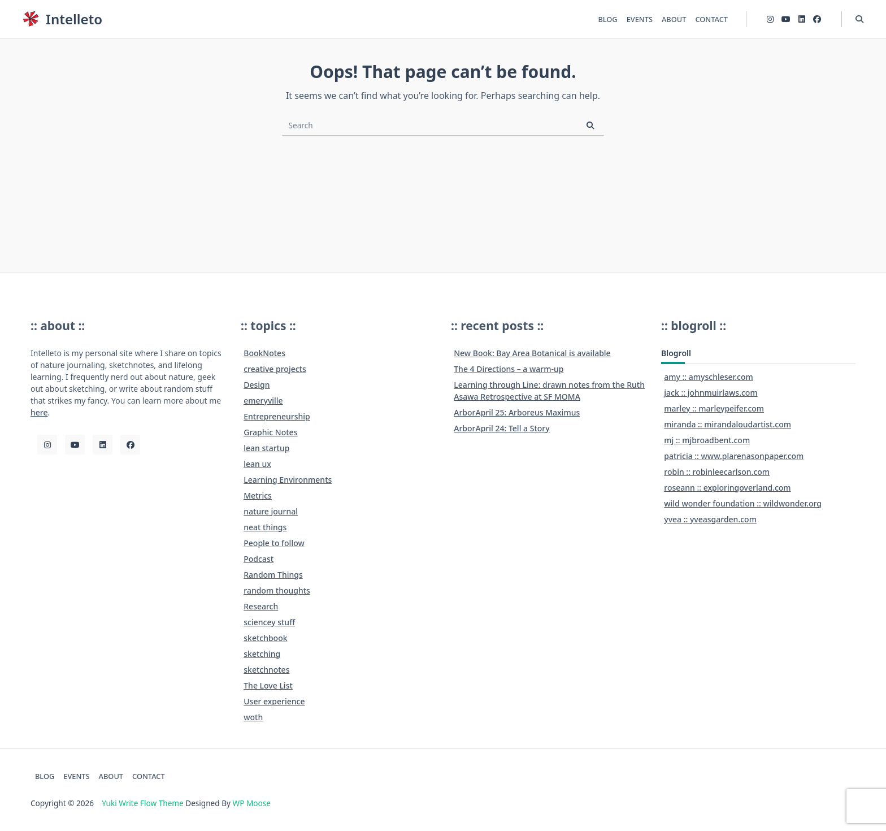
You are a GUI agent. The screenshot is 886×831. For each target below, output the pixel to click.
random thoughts (277, 590)
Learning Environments (288, 479)
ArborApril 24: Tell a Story (501, 428)
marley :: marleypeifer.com (714, 408)
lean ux (257, 463)
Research (261, 606)
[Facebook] (817, 19)
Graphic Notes (270, 432)
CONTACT (711, 19)
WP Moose (252, 803)
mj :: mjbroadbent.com (707, 440)
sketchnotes (266, 669)
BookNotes (264, 353)
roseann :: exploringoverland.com (727, 487)
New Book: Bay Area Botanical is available (532, 353)
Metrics (258, 495)
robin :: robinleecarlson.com (717, 471)
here (39, 412)
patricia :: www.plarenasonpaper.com (734, 456)
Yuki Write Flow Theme (142, 803)
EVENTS (640, 19)
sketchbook (265, 638)
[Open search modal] (859, 19)
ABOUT (674, 19)
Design (257, 384)
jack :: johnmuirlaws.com (710, 392)
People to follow (274, 543)
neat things (265, 527)
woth (253, 717)
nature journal (271, 511)
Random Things (273, 574)
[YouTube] (786, 19)
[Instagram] (770, 19)
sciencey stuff (269, 622)
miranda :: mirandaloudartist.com (727, 424)
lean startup (266, 448)
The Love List (268, 685)
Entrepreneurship (277, 416)
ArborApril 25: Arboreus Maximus (517, 412)
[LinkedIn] (801, 19)
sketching (262, 653)
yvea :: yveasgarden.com (710, 519)
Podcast (258, 558)
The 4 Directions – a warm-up (508, 368)
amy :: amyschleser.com (708, 376)
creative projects (275, 368)
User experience (274, 701)
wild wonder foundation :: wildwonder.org (743, 503)
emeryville (263, 400)
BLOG (607, 19)
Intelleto (74, 19)
